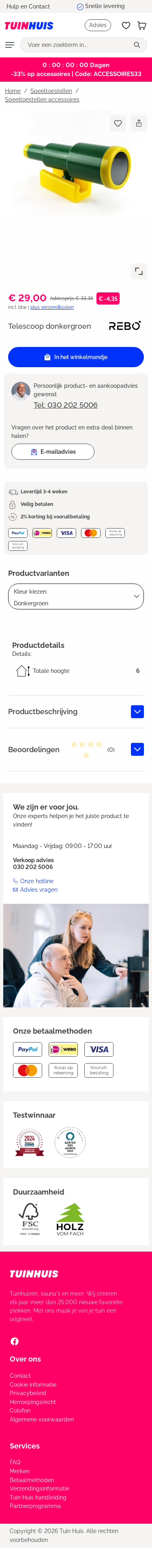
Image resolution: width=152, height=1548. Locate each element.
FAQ (15, 1462)
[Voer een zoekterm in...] (74, 45)
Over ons (25, 1359)
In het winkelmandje (76, 357)
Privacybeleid (28, 1393)
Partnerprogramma (35, 1506)
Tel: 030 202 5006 (66, 405)
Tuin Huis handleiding (38, 1497)
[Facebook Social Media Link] (14, 1341)
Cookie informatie (33, 1384)
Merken (20, 1471)
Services (25, 1446)
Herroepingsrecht (33, 1402)
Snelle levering (105, 6)
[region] (76, 197)
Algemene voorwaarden (42, 1419)
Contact (20, 1375)
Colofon (20, 1410)
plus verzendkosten (52, 307)
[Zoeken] (138, 45)
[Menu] (10, 45)
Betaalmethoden (32, 1480)
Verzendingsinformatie (39, 1488)
